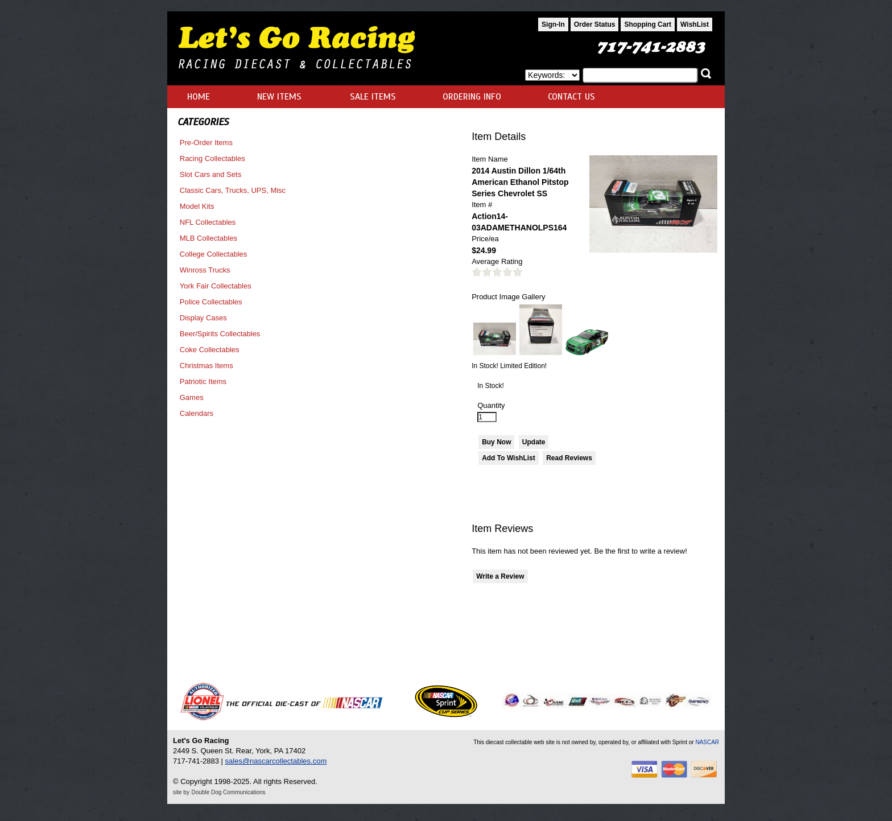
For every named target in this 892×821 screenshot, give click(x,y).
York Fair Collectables (215, 286)
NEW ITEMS (279, 96)
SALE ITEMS (373, 96)
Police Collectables (211, 302)
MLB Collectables (208, 238)
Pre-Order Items (206, 142)
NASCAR (707, 742)
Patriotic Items (203, 381)
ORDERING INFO (472, 96)
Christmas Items (206, 365)
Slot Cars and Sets (210, 174)
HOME (198, 96)
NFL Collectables (208, 222)
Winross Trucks (205, 270)
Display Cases (203, 317)
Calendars (196, 413)
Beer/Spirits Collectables (220, 333)
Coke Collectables (209, 349)
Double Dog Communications (229, 792)
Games (192, 397)
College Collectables (213, 254)
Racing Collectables (212, 158)
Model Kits (197, 206)
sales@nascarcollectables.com (276, 761)
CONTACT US (571, 96)
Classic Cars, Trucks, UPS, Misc (233, 190)
